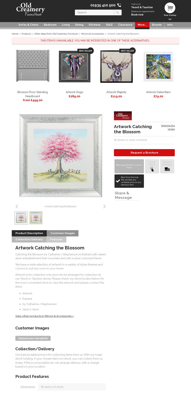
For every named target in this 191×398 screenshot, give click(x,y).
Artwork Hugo (74, 92)
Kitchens (95, 24)
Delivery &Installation (167, 166)
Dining (79, 24)
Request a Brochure (144, 152)
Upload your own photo (33, 338)
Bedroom (50, 24)
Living (66, 24)
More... (142, 24)
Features (56, 239)
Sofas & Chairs (29, 24)
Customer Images (62, 233)
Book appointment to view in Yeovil (129, 166)
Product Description (29, 233)
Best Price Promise (132, 181)
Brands (157, 24)
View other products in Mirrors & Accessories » (44, 316)
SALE (109, 24)
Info (170, 24)
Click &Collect (152, 166)
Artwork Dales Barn (158, 92)
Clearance (125, 24)
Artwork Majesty (116, 92)
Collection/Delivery (29, 239)
